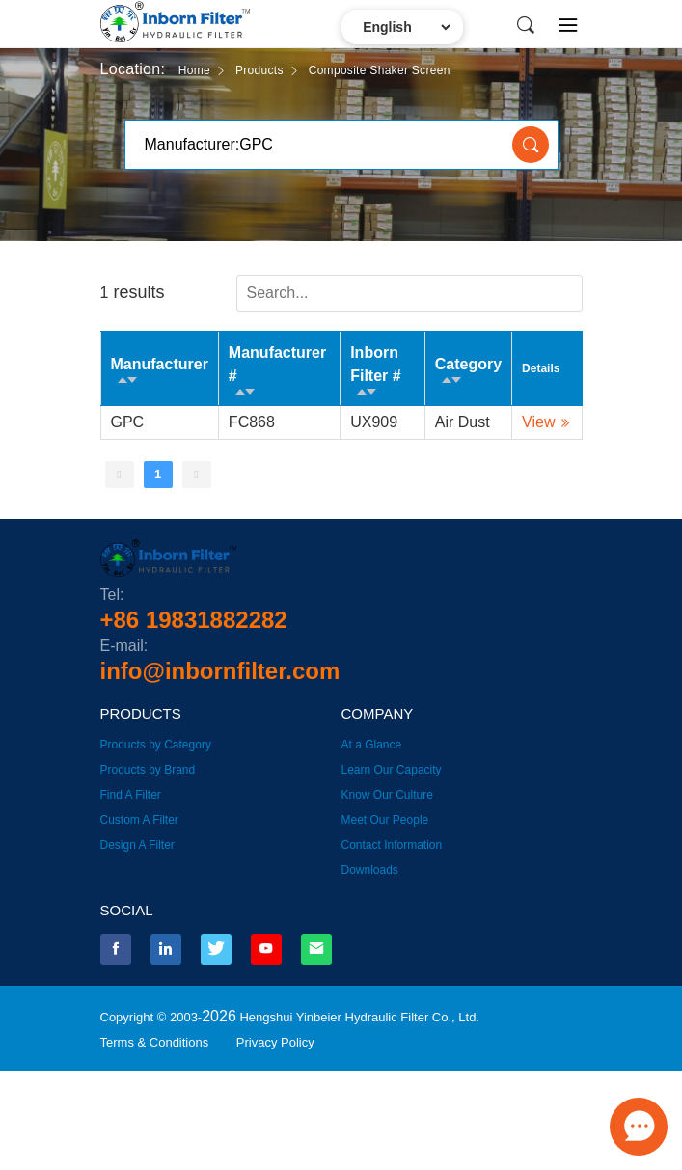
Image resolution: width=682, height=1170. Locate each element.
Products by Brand (148, 769)
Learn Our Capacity (391, 769)
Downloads (369, 870)
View (538, 422)
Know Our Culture (387, 795)
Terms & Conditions (154, 1042)
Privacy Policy (275, 1042)
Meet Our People (385, 820)
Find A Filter (130, 795)
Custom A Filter (139, 820)
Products (259, 70)
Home (194, 70)
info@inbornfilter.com (220, 671)
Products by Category (155, 744)
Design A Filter (137, 845)
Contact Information (392, 845)
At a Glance (371, 744)
